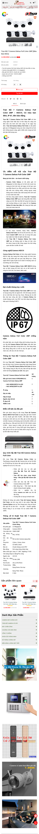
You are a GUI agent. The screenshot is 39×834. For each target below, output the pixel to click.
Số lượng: (4, 84)
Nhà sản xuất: (5, 62)
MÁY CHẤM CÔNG (19, 626)
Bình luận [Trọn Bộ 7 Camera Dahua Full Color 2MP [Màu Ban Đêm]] (23, 103)
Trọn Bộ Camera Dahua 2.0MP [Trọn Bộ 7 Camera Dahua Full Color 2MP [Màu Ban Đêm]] (18, 7)
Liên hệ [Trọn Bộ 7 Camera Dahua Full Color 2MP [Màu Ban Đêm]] (19, 93)
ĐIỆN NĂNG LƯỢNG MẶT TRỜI (19, 643)
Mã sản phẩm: (5, 65)
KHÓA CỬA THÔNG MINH (19, 636)
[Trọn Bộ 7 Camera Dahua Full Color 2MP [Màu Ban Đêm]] (19, 3)
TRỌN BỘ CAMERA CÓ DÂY (19, 623)
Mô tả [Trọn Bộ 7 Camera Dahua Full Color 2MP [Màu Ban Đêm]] (15, 103)
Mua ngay (19, 89)
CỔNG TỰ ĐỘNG (19, 633)
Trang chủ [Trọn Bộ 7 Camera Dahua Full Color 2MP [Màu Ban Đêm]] (5, 7)
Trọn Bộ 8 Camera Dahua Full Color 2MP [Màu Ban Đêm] (10, 603)
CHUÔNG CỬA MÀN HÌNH (19, 629)
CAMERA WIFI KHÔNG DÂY (19, 620)
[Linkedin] (14, 99)
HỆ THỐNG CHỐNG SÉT (19, 639)
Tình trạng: (4, 80)
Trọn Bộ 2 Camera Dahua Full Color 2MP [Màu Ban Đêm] (29, 603)
